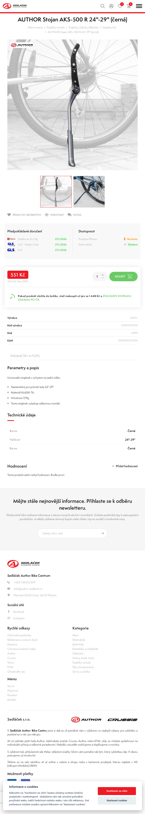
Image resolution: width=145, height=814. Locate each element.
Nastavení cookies (117, 800)
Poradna (12, 695)
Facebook (15, 611)
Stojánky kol (109, 27)
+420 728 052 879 (21, 582)
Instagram (16, 618)
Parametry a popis (25, 356)
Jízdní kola (78, 644)
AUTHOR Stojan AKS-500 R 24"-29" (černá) (73, 32)
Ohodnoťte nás (16, 671)
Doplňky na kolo (55, 27)
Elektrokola (78, 640)
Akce (75, 635)
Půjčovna (12, 690)
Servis (10, 686)
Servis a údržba (81, 671)
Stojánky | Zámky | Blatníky (84, 27)
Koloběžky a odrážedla (85, 649)
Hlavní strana (35, 27)
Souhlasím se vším (116, 791)
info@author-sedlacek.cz (24, 589)
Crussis (11, 658)
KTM (10, 667)
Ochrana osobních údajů (21, 649)
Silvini (10, 662)
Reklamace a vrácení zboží (22, 640)
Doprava (12, 644)
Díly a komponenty (83, 667)
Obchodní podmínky (19, 635)
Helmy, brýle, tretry (83, 658)
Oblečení (77, 653)
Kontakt (11, 699)
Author (11, 653)
